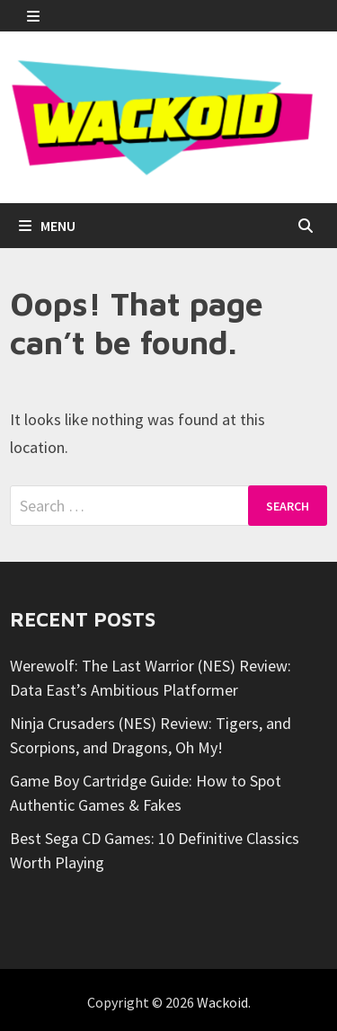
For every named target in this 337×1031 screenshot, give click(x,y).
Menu (47, 226)
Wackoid (222, 1002)
